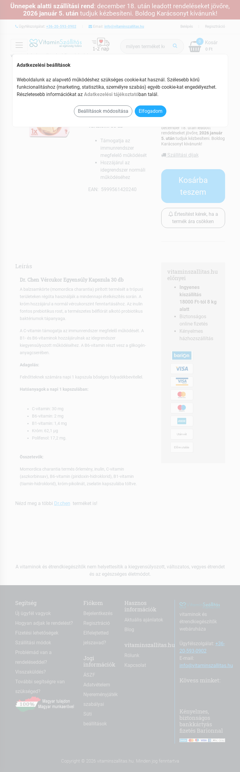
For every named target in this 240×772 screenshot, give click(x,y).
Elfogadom (150, 111)
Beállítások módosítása (103, 111)
